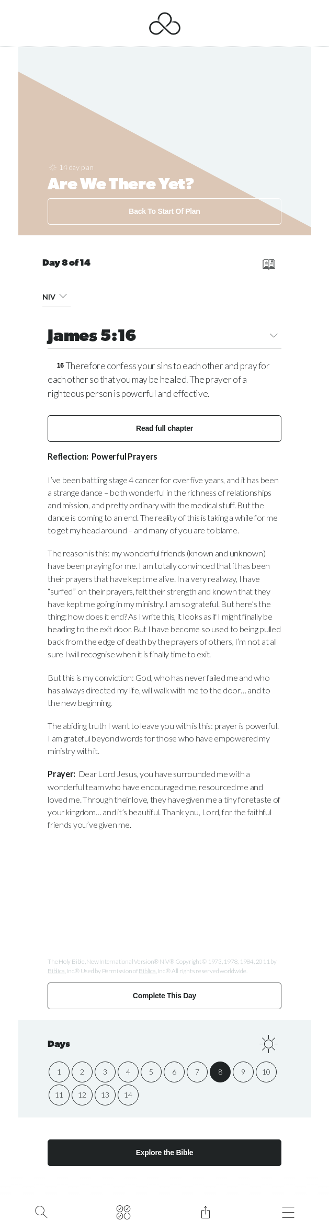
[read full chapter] (269, 264)
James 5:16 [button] (164, 337)
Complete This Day (164, 995)
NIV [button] (56, 295)
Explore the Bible (165, 1152)
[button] (62, 295)
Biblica (56, 971)
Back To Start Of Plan (164, 211)
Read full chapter (164, 428)
